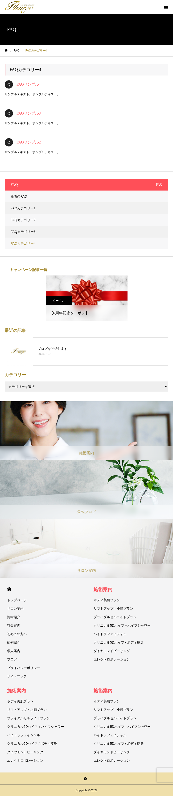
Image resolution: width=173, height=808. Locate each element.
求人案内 (13, 651)
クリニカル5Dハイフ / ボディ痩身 (119, 642)
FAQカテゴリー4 (23, 243)
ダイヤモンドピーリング (112, 651)
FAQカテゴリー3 (23, 232)
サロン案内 (15, 608)
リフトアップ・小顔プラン (113, 608)
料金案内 (13, 625)
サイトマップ (17, 676)
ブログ (12, 659)
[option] (87, 298)
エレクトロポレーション (112, 659)
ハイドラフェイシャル (110, 634)
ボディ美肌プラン (107, 600)
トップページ (17, 600)
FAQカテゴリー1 (23, 208)
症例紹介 (13, 642)
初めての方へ (17, 634)
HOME (9, 589)
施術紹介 (13, 617)
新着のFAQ (19, 196)
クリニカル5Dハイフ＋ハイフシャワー (122, 625)
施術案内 (103, 589)
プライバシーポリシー (23, 668)
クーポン (58, 300)
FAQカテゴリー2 (23, 220)
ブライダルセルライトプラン (115, 617)
